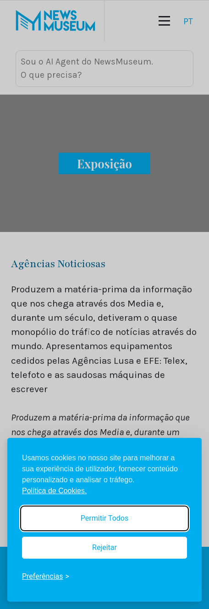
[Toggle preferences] (45, 576)
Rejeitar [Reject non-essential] (104, 547)
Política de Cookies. (54, 491)
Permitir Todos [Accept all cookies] (104, 518)
